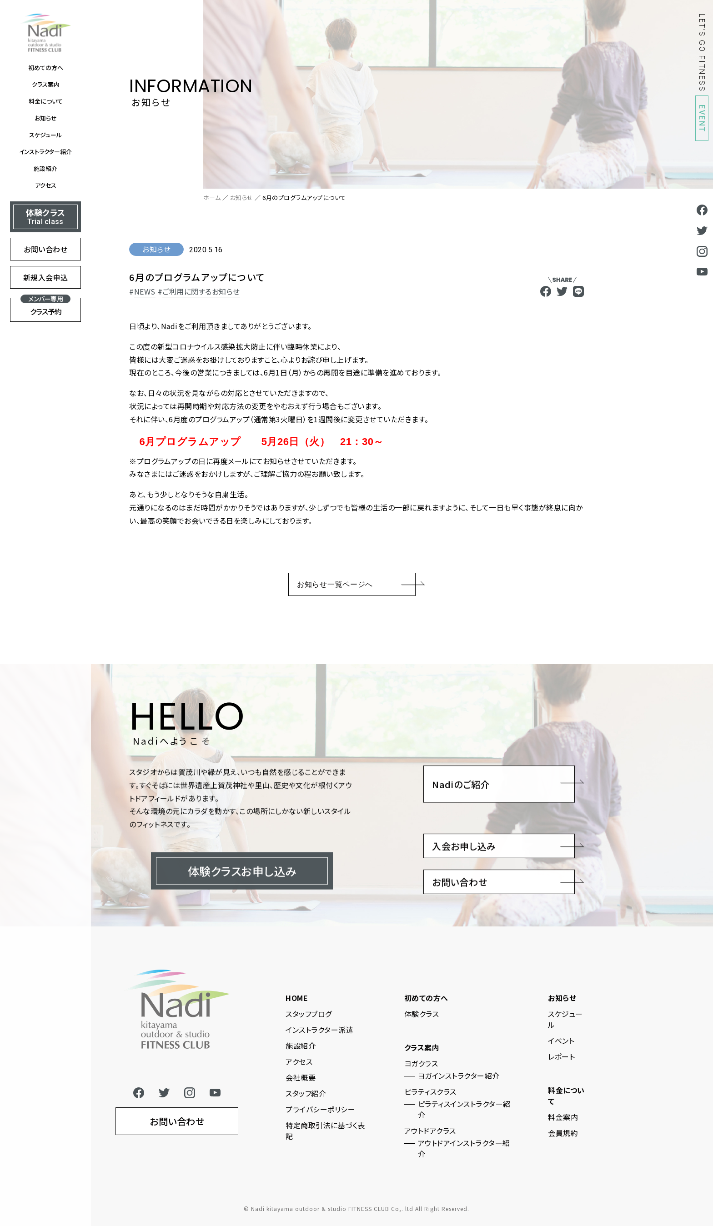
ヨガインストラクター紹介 (459, 1075)
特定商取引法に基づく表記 (325, 1130)
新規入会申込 (45, 277)
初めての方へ (45, 67)
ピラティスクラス (430, 1091)
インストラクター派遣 (319, 1029)
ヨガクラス (421, 1063)
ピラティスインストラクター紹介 (464, 1109)
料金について (46, 101)
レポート (561, 1056)
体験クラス (421, 1013)
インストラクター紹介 (45, 151)
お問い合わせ (45, 249)
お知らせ (46, 118)
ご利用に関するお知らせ (201, 291)
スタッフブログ (309, 1013)
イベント (561, 1040)
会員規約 (563, 1132)
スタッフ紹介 (306, 1093)
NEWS (145, 291)
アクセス (45, 185)
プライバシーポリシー (320, 1109)
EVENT (702, 119)
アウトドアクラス (430, 1130)
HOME (297, 997)
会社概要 (301, 1077)
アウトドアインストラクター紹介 (464, 1148)
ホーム (212, 197)
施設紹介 (45, 168)
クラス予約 (45, 307)
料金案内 (563, 1116)
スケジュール (45, 134)
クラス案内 (46, 84)
